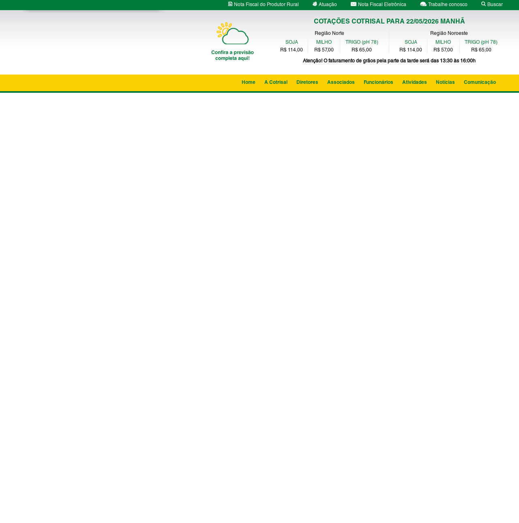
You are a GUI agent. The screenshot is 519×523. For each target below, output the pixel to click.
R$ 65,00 (362, 50)
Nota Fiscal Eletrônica (378, 4)
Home (248, 82)
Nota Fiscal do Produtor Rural (263, 4)
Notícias (445, 82)
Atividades (414, 82)
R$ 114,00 (291, 50)
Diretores (307, 82)
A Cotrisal (275, 82)
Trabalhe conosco (444, 4)
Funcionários (378, 82)
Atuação (325, 4)
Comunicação (480, 82)
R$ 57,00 (324, 50)
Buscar (492, 4)
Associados (341, 82)
